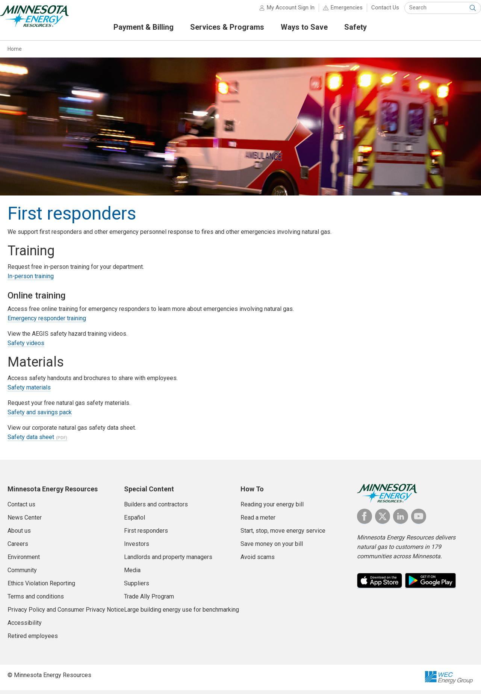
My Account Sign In (283, 11)
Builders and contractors (156, 507)
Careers (18, 547)
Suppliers (136, 586)
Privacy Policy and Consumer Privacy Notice (66, 613)
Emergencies (339, 11)
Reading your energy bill (272, 507)
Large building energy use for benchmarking (181, 613)
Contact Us (378, 11)
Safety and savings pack (40, 415)
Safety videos (26, 346)
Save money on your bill (271, 547)
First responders (146, 534)
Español (134, 520)
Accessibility (25, 626)
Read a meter (257, 520)
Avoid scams (257, 560)
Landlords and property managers (168, 560)
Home (15, 52)
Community (22, 573)
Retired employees (33, 639)
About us (19, 534)
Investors (136, 547)
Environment (24, 560)
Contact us (21, 507)
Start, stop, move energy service (282, 534)
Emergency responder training (47, 321)
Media (132, 573)
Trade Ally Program (149, 599)
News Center (25, 520)
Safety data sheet (31, 440)
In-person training (31, 279)
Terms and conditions (36, 599)
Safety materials (29, 390)
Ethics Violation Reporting (41, 586)
